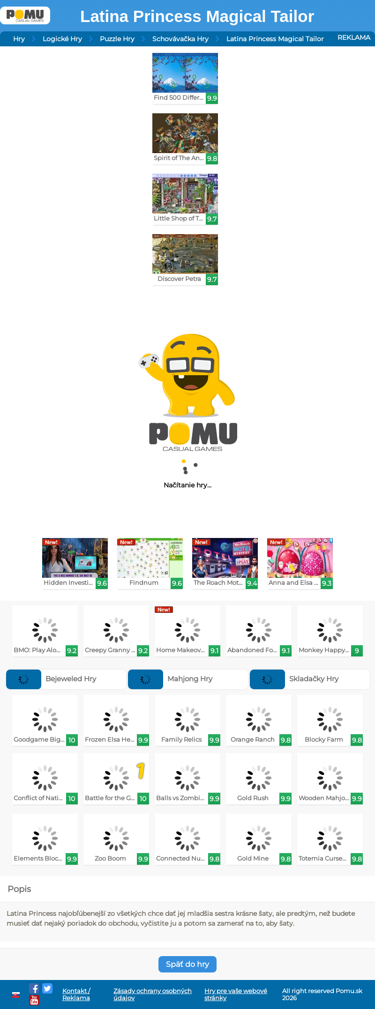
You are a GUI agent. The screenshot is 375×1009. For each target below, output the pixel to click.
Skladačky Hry (294, 678)
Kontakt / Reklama (76, 994)
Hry (19, 39)
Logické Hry (62, 39)
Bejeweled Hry (51, 678)
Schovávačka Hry (180, 39)
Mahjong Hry (170, 678)
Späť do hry (187, 964)
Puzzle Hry (117, 39)
